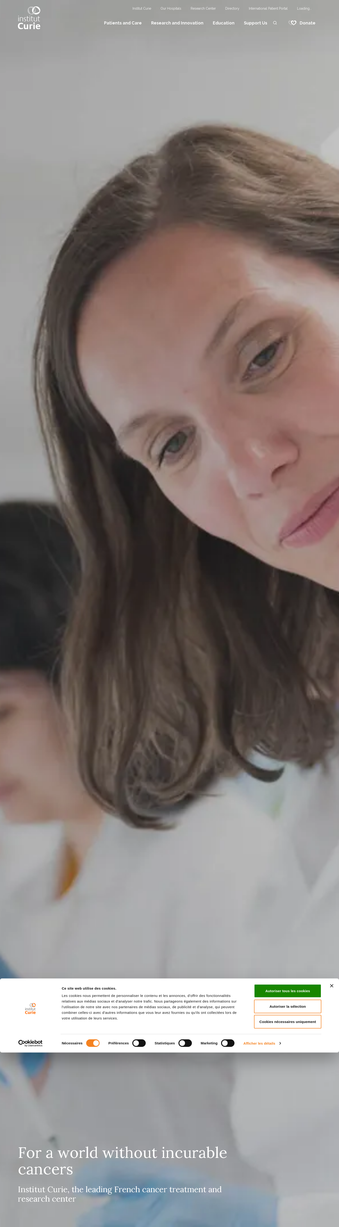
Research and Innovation (177, 22)
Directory (232, 8)
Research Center (203, 8)
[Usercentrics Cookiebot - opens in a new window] (30, 1217)
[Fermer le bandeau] (331, 1160)
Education (223, 22)
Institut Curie (142, 8)
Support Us (255, 22)
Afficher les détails (259, 1218)
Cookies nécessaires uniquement (287, 1196)
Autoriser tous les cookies (287, 1165)
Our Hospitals (171, 8)
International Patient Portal (268, 8)
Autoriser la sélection (288, 1181)
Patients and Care (123, 22)
